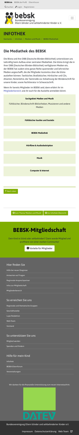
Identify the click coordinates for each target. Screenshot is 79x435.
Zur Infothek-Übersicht (55, 213)
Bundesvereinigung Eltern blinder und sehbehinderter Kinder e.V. (37, 424)
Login (18, 7)
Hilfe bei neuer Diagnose (17, 270)
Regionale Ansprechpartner (18, 280)
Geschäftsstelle (13, 311)
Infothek (18, 39)
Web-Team (11, 321)
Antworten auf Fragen (16, 275)
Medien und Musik (32, 39)
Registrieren (29, 7)
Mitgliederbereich (12, 90)
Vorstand (10, 326)
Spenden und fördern (15, 346)
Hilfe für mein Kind (18, 355)
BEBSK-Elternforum (14, 366)
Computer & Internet (39, 170)
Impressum (27, 431)
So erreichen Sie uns (19, 300)
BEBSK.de (8, 2)
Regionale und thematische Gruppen (22, 306)
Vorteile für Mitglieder (39, 248)
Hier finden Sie (16, 264)
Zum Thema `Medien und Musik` (27, 213)
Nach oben (10, 191)
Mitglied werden (13, 341)
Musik (39, 158)
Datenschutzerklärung (45, 431)
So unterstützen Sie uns (21, 335)
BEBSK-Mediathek (39, 133)
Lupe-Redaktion (13, 316)
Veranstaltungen (14, 372)
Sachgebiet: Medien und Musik (39, 98)
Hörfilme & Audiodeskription (39, 145)
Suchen (9, 7)
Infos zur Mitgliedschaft (16, 285)
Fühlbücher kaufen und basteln (39, 120)
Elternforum (34, 2)
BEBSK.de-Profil (20, 2)
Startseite (8, 39)
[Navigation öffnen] (72, 18)
